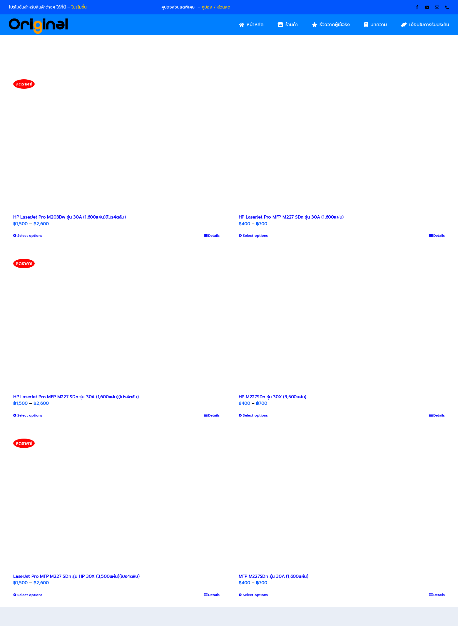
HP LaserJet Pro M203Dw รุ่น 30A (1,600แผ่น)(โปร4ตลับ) (69, 217)
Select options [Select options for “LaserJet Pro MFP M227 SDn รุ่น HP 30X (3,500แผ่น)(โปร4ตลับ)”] (29, 595)
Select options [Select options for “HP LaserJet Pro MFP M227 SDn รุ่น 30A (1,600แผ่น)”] (255, 235)
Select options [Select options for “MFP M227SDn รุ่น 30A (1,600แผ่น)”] (255, 595)
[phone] (447, 7)
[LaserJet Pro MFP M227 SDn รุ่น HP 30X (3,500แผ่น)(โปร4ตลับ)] (116, 500)
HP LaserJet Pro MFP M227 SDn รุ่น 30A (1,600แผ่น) (291, 217)
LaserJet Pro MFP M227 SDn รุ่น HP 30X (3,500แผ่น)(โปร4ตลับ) (76, 576)
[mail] (437, 7)
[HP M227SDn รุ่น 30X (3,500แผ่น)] (341, 320)
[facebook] (417, 7)
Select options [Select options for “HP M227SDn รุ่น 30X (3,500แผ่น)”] (255, 415)
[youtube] (427, 7)
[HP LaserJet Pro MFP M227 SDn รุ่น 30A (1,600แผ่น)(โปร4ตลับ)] (116, 320)
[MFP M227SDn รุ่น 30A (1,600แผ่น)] (341, 500)
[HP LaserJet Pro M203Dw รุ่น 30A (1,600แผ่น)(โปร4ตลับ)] (116, 140)
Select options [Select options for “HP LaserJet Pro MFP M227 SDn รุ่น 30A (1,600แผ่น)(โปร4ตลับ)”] (29, 415)
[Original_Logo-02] (38, 20)
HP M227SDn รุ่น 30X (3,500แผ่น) (273, 397)
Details (214, 235)
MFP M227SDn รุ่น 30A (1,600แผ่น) (273, 576)
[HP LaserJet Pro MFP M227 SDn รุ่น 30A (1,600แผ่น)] (341, 140)
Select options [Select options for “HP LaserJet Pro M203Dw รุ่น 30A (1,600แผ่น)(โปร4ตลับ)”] (29, 235)
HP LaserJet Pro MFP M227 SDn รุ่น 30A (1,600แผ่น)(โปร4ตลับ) (76, 397)
